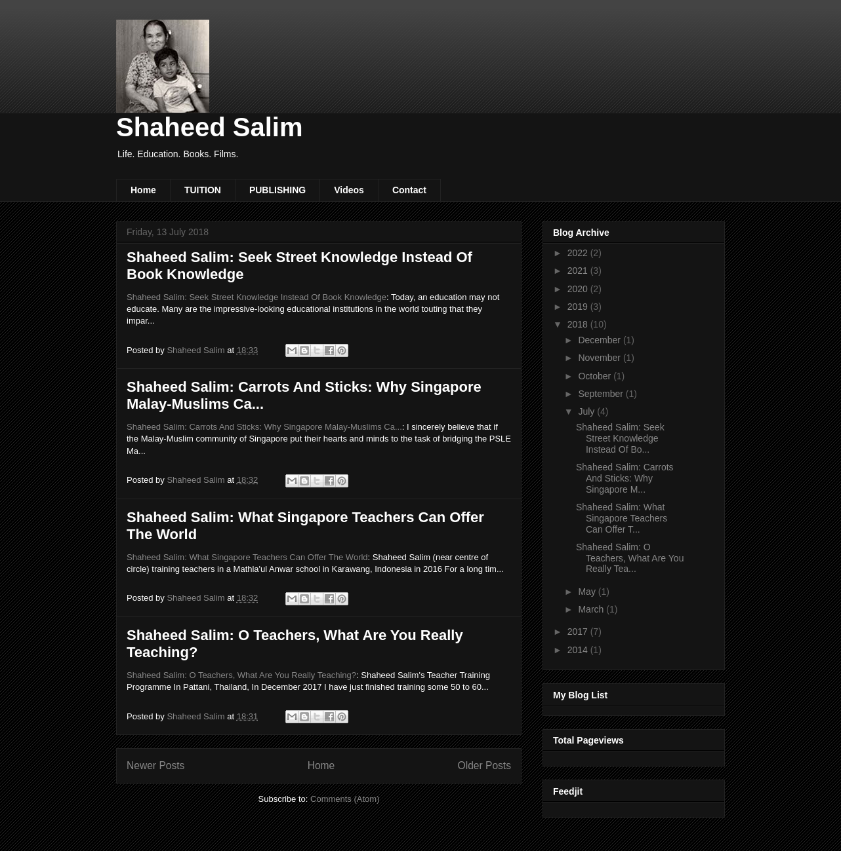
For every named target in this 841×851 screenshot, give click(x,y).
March (592, 609)
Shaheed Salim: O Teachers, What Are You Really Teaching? (241, 675)
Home (143, 190)
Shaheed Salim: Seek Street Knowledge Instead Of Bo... (620, 438)
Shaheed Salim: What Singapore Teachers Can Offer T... (621, 518)
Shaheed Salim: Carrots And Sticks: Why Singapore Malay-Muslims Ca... (264, 427)
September (601, 393)
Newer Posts (155, 765)
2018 (578, 324)
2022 (578, 253)
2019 (578, 306)
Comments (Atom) (344, 799)
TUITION (202, 190)
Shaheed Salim (209, 127)
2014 (578, 650)
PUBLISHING (277, 190)
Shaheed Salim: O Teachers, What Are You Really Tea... (630, 558)
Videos (349, 190)
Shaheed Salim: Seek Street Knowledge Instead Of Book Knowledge (256, 297)
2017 (578, 631)
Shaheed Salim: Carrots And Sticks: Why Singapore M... (625, 478)
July (587, 411)
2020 (578, 289)
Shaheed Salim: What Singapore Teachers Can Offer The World (247, 557)
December (600, 340)
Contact (409, 190)
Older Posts (484, 765)
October (595, 376)
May (588, 591)
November (600, 357)
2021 (578, 270)
